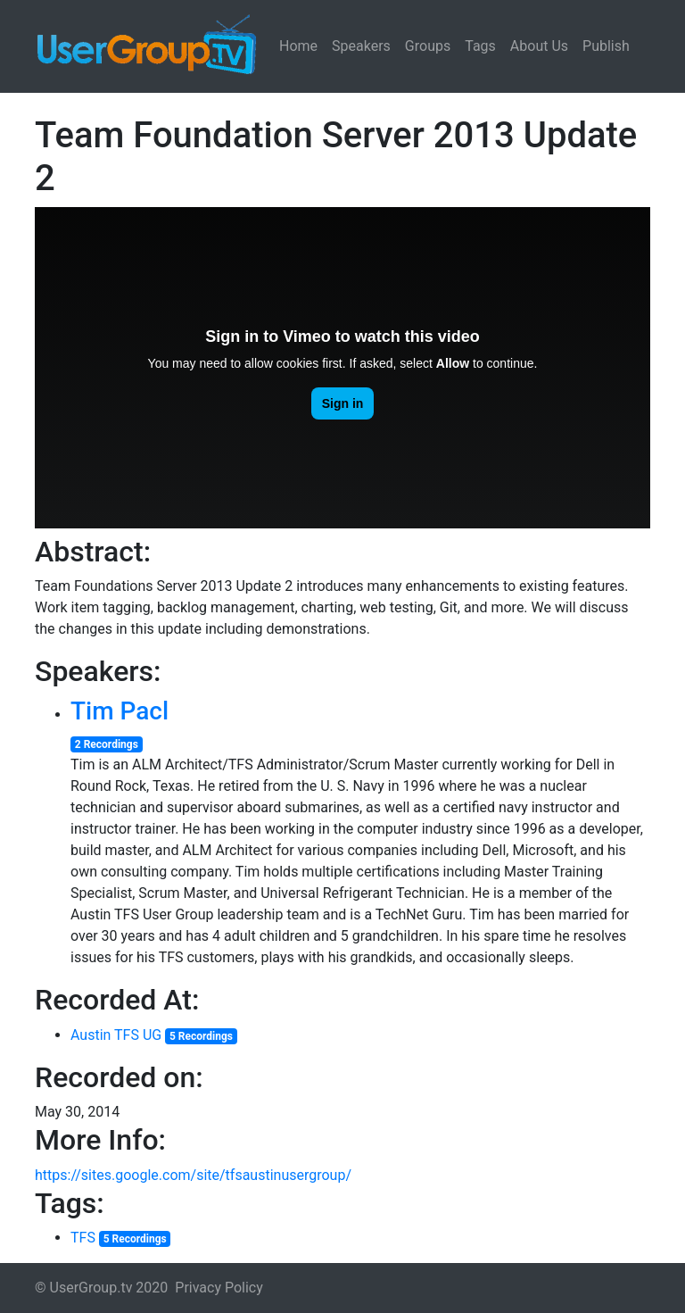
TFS (82, 1237)
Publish (606, 45)
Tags (480, 45)
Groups (427, 45)
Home (298, 45)
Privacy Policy (219, 1287)
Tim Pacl (119, 711)
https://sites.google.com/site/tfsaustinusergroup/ (193, 1175)
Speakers (361, 45)
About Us (539, 45)
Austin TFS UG (115, 1034)
